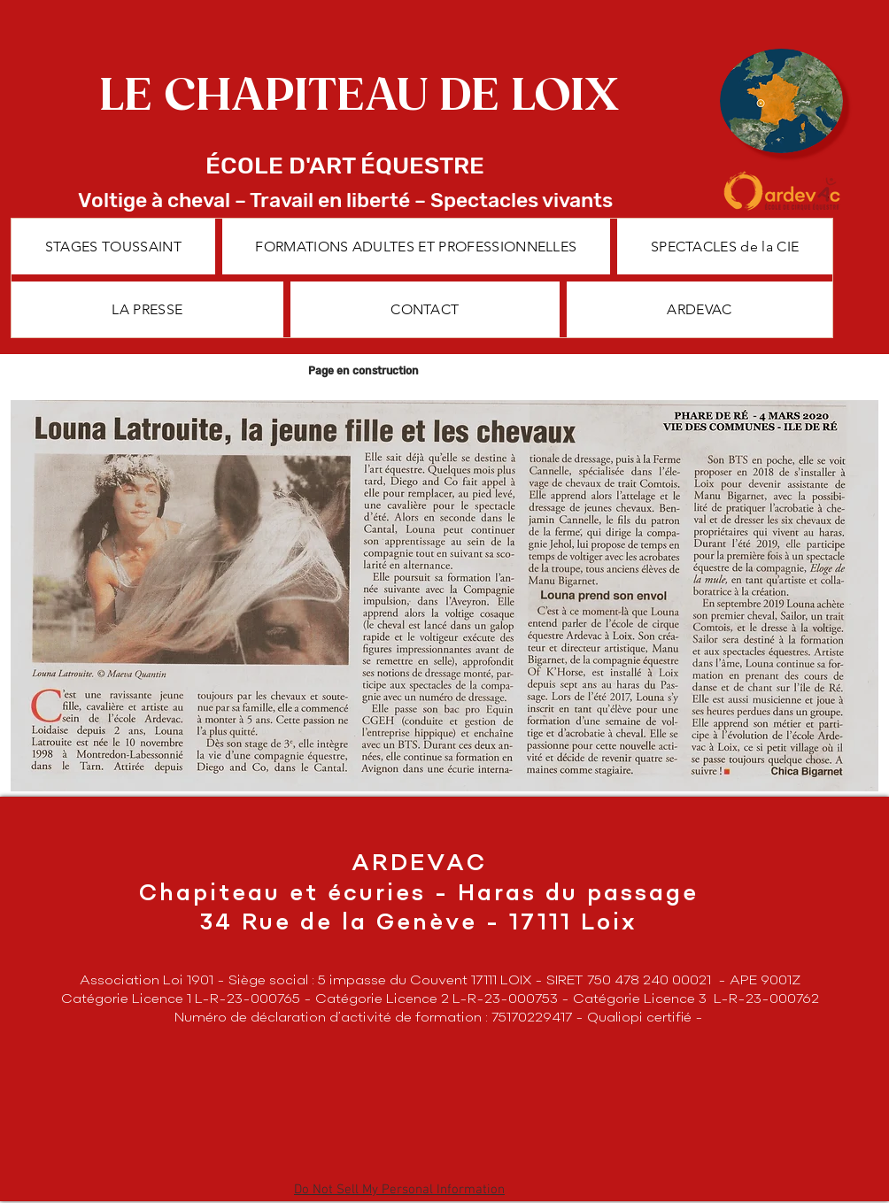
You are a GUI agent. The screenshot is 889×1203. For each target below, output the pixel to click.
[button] (416, 246)
